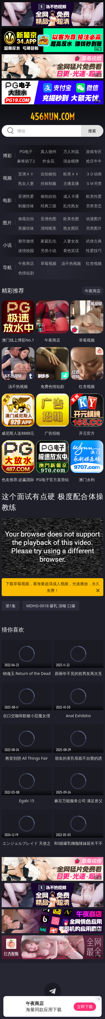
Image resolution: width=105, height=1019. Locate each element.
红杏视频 (94, 263)
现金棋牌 (71, 161)
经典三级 (48, 205)
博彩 (7, 155)
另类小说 (48, 250)
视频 (7, 178)
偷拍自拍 (48, 196)
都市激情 (26, 241)
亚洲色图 (48, 218)
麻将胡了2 (26, 161)
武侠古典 (94, 241)
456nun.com (52, 116)
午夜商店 (26, 263)
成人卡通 (71, 196)
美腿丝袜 (26, 228)
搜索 (92, 130)
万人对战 (71, 151)
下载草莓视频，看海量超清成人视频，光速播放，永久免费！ (53, 587)
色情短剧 (26, 273)
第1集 (11, 605)
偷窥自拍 (26, 218)
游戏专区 (94, 151)
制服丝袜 (26, 205)
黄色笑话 (71, 250)
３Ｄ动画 (94, 173)
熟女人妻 (26, 183)
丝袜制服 (48, 183)
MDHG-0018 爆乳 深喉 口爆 (50, 605)
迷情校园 (26, 250)
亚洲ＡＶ (26, 173)
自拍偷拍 (48, 173)
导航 (7, 267)
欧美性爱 (94, 196)
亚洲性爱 (26, 196)
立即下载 (85, 1006)
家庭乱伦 (48, 241)
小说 (7, 245)
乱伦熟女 (71, 205)
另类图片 (94, 228)
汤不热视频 (71, 263)
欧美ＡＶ (71, 173)
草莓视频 (48, 263)
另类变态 (94, 205)
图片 (7, 223)
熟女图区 (71, 228)
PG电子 (25, 151)
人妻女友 (71, 241)
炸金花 (48, 161)
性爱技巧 (94, 250)
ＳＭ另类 (94, 183)
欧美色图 (71, 218)
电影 (7, 200)
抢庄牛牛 (94, 161)
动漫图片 (94, 218)
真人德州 (48, 151)
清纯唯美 (48, 228)
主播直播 (71, 183)
